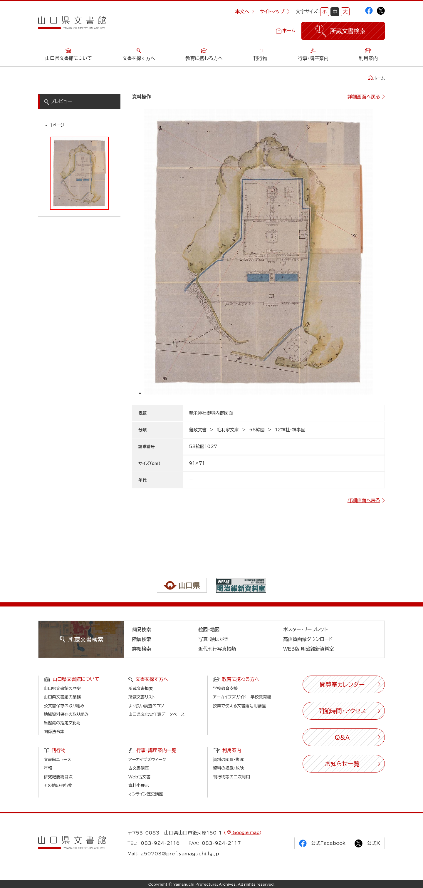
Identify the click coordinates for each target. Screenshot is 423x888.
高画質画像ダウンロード (308, 639)
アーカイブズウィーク (147, 760)
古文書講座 (138, 768)
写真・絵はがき (213, 639)
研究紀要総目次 (58, 777)
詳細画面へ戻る (364, 96)
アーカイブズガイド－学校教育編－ (244, 697)
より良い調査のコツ (146, 706)
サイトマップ (275, 11)
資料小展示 (138, 785)
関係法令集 (54, 732)
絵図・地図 (208, 629)
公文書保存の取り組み (64, 706)
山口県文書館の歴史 (62, 688)
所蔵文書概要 (140, 688)
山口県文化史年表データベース (156, 714)
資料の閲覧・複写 (228, 760)
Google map (245, 832)
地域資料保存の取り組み (66, 714)
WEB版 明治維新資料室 (308, 648)
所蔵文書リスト (141, 697)
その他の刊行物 (58, 785)
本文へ (244, 11)
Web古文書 (139, 777)
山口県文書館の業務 (62, 697)
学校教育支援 (225, 688)
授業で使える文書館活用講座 (239, 706)
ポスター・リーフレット (305, 629)
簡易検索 (141, 629)
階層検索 (141, 639)
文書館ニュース (57, 760)
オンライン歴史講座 (145, 794)
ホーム (289, 30)
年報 (48, 768)
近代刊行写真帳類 (217, 648)
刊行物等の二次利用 (231, 777)
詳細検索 (141, 648)
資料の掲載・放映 (228, 768)
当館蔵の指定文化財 (62, 723)
